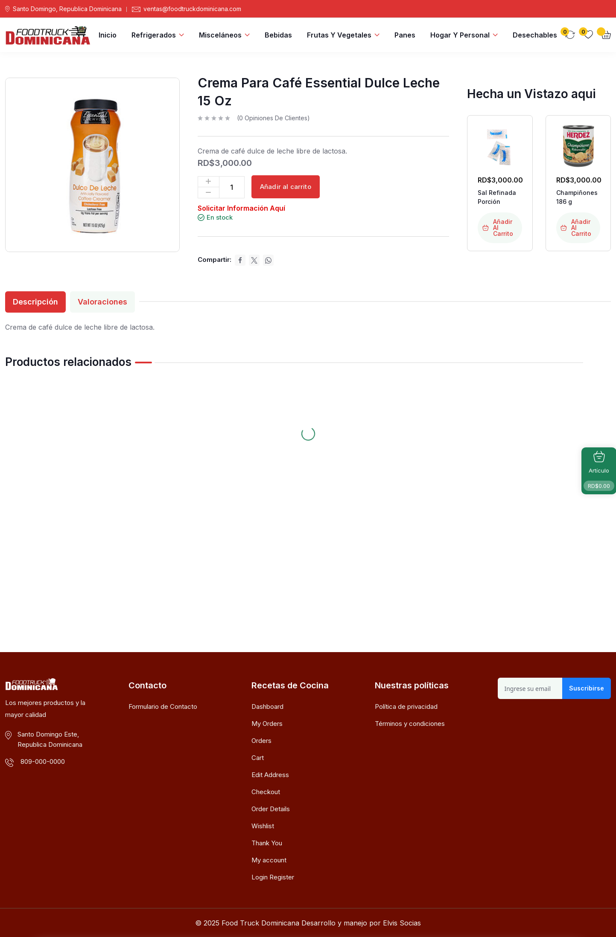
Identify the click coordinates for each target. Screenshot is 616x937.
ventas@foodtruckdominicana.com (192, 9)
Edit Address (270, 775)
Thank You (266, 843)
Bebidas (278, 35)
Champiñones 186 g (577, 197)
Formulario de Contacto (162, 706)
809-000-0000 (42, 761)
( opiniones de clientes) (273, 118)
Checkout (265, 792)
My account (268, 860)
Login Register (272, 877)
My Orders (267, 723)
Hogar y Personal (460, 35)
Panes (404, 35)
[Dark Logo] (48, 35)
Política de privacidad (406, 706)
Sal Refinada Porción (497, 197)
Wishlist (262, 826)
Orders (261, 741)
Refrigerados (153, 35)
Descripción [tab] (35, 301)
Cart (257, 758)
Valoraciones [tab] (102, 301)
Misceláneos (220, 35)
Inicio (108, 35)
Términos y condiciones (410, 723)
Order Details (270, 809)
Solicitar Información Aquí (241, 208)
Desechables (535, 35)
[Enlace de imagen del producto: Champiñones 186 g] (578, 145)
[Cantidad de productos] (231, 187)
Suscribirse (586, 688)
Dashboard (267, 706)
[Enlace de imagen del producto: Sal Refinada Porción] (500, 145)
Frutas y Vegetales (339, 35)
